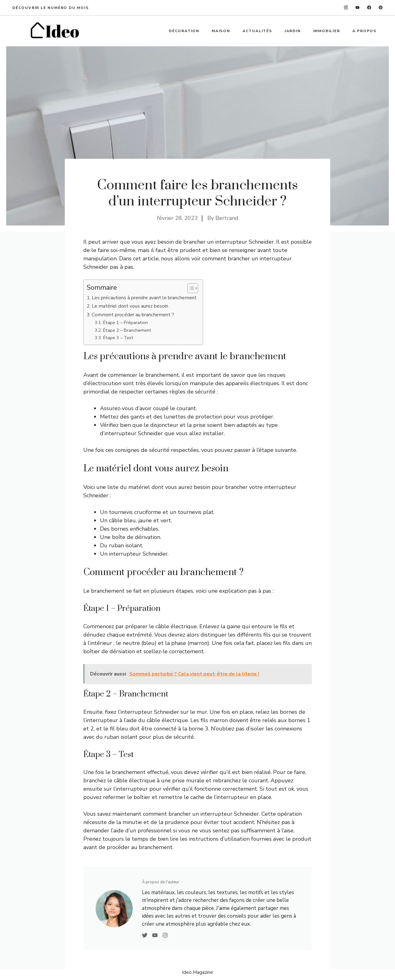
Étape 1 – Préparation (125, 322)
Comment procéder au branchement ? (133, 314)
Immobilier (326, 30)
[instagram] (346, 8)
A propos (364, 30)
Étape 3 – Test (118, 337)
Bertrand (226, 218)
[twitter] (358, 8)
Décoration (184, 30)
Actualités (257, 30)
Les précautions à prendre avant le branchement (144, 297)
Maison (221, 30)
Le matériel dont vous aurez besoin (130, 306)
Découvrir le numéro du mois (50, 7)
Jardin (293, 30)
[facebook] (369, 8)
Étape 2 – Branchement (127, 330)
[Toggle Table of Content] (190, 288)
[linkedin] (381, 8)
